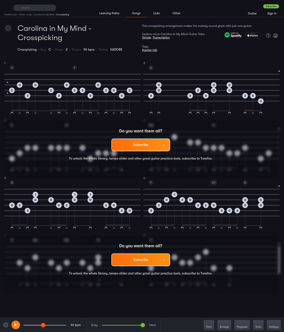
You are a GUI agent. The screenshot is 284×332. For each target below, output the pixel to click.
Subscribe (271, 6)
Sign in (271, 13)
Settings (273, 325)
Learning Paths (109, 13)
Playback (242, 325)
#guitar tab (149, 50)
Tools (258, 325)
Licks (156, 13)
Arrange (224, 325)
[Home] (7, 7)
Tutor (209, 325)
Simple (146, 37)
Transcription (161, 37)
